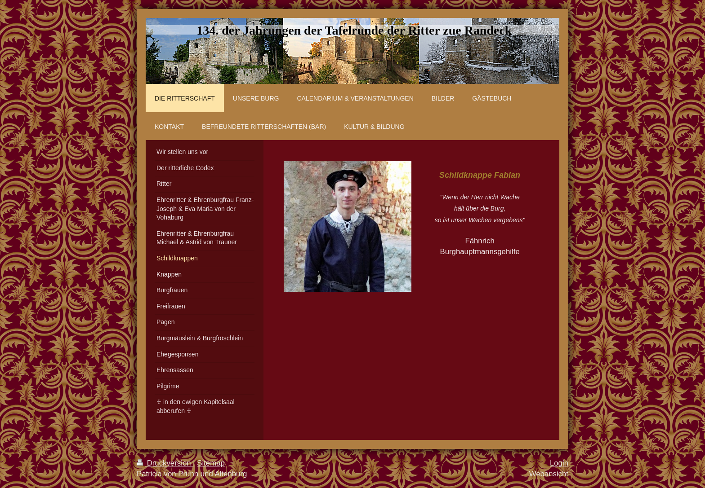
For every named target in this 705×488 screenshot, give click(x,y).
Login (559, 463)
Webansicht (548, 474)
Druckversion (165, 463)
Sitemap (211, 463)
